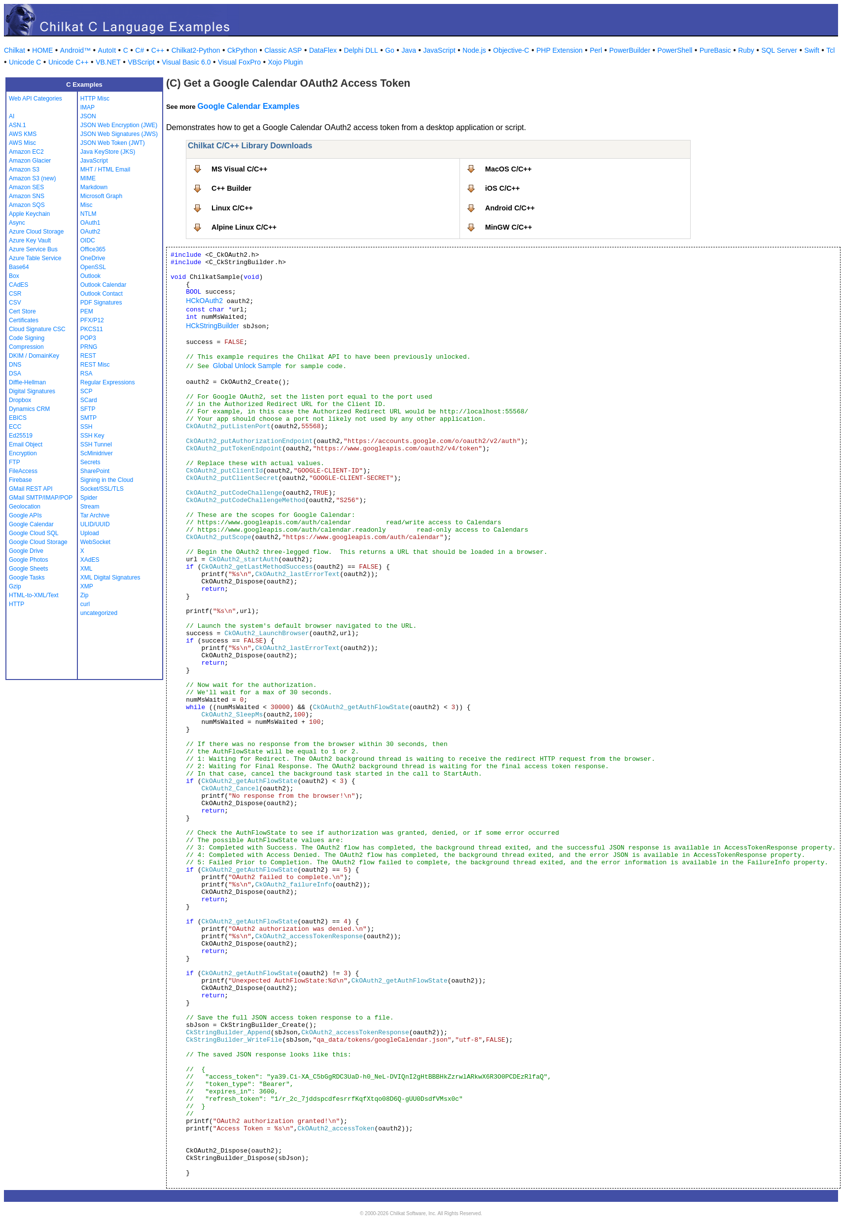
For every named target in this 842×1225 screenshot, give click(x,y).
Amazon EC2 (26, 151)
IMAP (87, 107)
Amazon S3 (24, 169)
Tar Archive (94, 515)
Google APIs (25, 515)
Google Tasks (27, 577)
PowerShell (675, 50)
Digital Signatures (32, 391)
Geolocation (24, 506)
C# (139, 50)
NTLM (88, 213)
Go (389, 50)
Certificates (23, 320)
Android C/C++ (510, 208)
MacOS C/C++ (508, 169)
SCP (86, 391)
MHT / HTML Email (105, 169)
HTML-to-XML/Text (34, 595)
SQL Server (779, 50)
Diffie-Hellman (27, 382)
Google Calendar (31, 524)
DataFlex (323, 50)
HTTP (16, 604)
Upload (89, 533)
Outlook (90, 275)
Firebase (20, 479)
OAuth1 (90, 222)
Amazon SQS (27, 205)
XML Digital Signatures (110, 577)
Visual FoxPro (239, 62)
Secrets (90, 462)
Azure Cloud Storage (36, 231)
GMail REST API (30, 488)
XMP (86, 586)
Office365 (92, 249)
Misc (86, 205)
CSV (15, 302)
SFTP (88, 409)
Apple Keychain (29, 213)
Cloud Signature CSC (37, 329)
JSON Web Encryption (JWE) (118, 125)
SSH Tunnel (96, 444)
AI (11, 116)
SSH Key (92, 435)
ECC (15, 426)
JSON (88, 116)
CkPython (242, 50)
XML (86, 568)
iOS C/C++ (502, 188)
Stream (90, 506)
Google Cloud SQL (34, 533)
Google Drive (26, 550)
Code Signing (26, 338)
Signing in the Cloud (106, 479)
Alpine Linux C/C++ (244, 227)
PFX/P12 (92, 320)
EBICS (18, 417)
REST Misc (95, 364)
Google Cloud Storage (38, 542)
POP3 (88, 338)
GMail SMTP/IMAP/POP (40, 497)
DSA (15, 373)
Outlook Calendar (103, 284)
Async (17, 222)
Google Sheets (28, 568)
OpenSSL (93, 267)
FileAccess (23, 471)
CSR (15, 293)
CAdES (18, 284)
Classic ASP (283, 50)
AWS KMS (22, 134)
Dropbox (20, 400)
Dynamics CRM (29, 409)
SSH (86, 426)
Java (408, 50)
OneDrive (92, 258)
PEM (86, 311)
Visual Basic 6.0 (186, 62)
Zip (84, 595)
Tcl (830, 50)
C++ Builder (231, 188)
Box (14, 275)
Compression (26, 346)
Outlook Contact (101, 293)
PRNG (89, 346)
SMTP (88, 417)
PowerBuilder (629, 50)
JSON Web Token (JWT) (112, 142)
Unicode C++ (68, 62)
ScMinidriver (96, 453)
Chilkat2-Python (196, 50)
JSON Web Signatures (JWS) (119, 134)
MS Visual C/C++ (239, 169)
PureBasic (715, 50)
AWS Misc (22, 142)
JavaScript (439, 50)
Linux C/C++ (232, 208)
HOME (42, 50)
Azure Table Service (35, 258)
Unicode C (25, 62)
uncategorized (98, 613)
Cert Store (22, 311)
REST (88, 355)
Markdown (93, 187)
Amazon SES (26, 187)
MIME (88, 178)
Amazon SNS (26, 196)
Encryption (23, 453)
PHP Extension (559, 50)
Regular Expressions (107, 382)
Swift (812, 50)
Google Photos (28, 559)
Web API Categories (35, 98)
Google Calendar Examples (248, 106)
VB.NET (108, 62)
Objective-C (511, 50)
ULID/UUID (95, 524)
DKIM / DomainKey (34, 355)
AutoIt (107, 50)
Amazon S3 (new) (32, 178)
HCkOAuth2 (204, 301)
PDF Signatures (101, 302)
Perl (596, 50)
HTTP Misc (94, 98)
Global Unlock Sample (247, 366)
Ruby (746, 50)
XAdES (90, 559)
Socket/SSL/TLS (102, 488)
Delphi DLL (361, 50)
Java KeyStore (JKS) (107, 151)
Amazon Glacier (30, 160)
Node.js (474, 50)
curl (85, 604)
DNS (15, 364)
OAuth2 (90, 231)
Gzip (15, 586)
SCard (88, 400)
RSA (86, 373)
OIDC (87, 240)
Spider (89, 497)
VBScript (141, 62)
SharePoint (94, 471)
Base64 (19, 267)
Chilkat (14, 50)
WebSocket (95, 542)
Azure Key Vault (30, 240)
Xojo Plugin (285, 62)
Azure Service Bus (33, 249)
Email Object (25, 444)
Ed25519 (21, 435)
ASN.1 (17, 125)
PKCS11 (91, 329)
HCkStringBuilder (212, 326)
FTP (14, 462)
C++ (157, 50)
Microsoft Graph (101, 196)
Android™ (75, 50)
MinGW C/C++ (508, 227)
